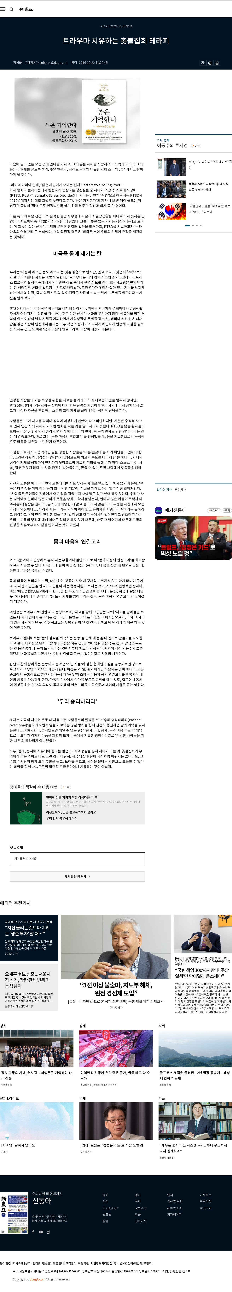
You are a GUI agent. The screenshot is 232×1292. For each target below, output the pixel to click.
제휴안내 (58, 1263)
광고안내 (205, 1208)
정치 (105, 1195)
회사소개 (18, 1263)
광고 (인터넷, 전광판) (38, 1263)
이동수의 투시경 (172, 146)
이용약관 (83, 1263)
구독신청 (205, 1201)
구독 (66, 787)
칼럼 (105, 1221)
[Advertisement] (54, 364)
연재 (170, 1195)
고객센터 (71, 1263)
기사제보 (205, 1195)
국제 (138, 1201)
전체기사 (141, 1221)
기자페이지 (174, 1214)
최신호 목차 (175, 1201)
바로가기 (214, 510)
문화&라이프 (111, 1208)
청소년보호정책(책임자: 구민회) (133, 1263)
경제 (138, 1195)
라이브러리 (174, 1208)
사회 (105, 1201)
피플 (138, 1214)
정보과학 (141, 1208)
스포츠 (107, 1214)
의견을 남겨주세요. (25, 858)
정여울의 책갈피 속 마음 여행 (34, 787)
